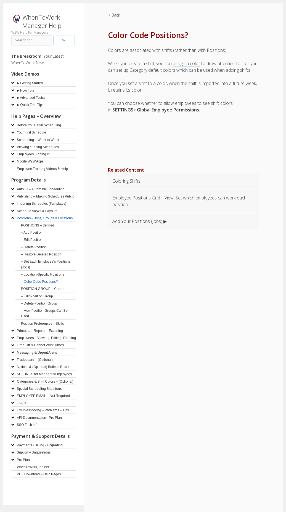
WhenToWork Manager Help (41, 21)
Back (116, 15)
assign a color (186, 63)
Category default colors (152, 70)
